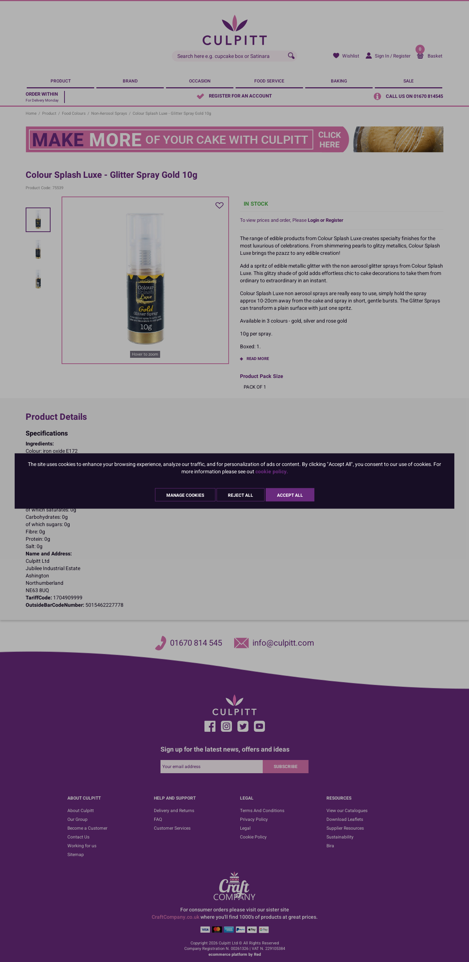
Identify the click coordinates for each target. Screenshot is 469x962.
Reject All (240, 495)
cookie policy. (271, 472)
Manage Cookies (185, 495)
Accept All (290, 495)
